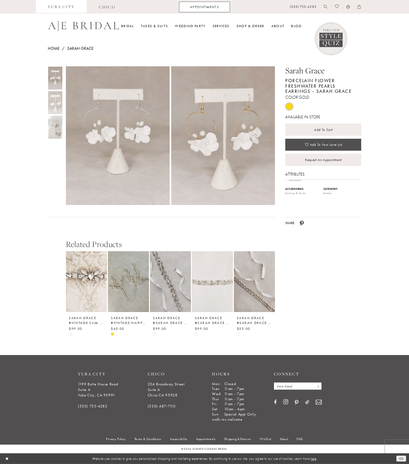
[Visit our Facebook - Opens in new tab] (275, 402)
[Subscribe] (317, 386)
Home (53, 48)
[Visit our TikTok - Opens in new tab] (307, 402)
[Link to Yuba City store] (61, 7)
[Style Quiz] (331, 39)
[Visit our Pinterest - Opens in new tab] (297, 402)
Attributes (295, 174)
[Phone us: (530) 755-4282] (303, 7)
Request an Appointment (323, 159)
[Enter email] (298, 386)
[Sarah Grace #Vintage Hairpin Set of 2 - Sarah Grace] (128, 281)
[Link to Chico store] (107, 6)
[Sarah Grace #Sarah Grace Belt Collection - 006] (170, 281)
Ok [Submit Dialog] (401, 458)
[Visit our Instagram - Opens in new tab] (285, 402)
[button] (348, 7)
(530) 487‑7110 (162, 406)
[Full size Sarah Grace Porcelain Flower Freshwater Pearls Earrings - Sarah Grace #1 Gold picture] (223, 135)
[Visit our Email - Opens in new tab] (319, 402)
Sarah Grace (80, 48)
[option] (87, 290)
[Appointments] (204, 7)
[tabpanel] (117, 135)
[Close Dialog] (7, 458)
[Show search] (325, 7)
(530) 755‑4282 (93, 406)
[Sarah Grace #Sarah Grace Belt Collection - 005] (212, 281)
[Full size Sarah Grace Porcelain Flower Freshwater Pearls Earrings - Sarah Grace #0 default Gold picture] (118, 135)
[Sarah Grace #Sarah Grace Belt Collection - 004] (254, 281)
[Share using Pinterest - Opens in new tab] (302, 223)
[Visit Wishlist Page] (336, 7)
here (313, 458)
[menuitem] (61, 7)
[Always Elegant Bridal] (83, 26)
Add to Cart (323, 129)
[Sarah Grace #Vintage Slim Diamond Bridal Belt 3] (86, 281)
